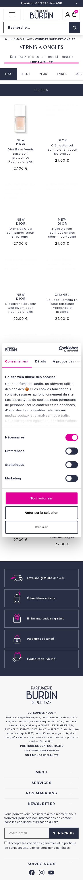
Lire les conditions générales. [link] (50, 848)
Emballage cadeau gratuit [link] (45, 618)
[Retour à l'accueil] (41, 14)
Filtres (41, 90)
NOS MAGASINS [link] (41, 793)
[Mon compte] (67, 14)
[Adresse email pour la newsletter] (41, 833)
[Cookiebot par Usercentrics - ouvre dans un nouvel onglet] (59, 349)
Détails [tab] (40, 361)
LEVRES (61, 74)
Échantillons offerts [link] (41, 598)
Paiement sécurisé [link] (40, 639)
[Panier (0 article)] (74, 14)
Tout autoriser (42, 498)
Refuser (41, 527)
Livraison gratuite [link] (46, 578)
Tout (8, 74)
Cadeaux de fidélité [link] (41, 659)
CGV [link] (27, 750)
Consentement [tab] (16, 361)
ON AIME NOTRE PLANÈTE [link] (41, 755)
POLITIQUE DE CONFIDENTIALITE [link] (41, 746)
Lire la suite (41, 62)
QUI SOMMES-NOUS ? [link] (41, 713)
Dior (20, 144)
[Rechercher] (74, 27)
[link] (32, 872)
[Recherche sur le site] (41, 27)
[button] (12, 14)
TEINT (26, 74)
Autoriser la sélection (41, 512)
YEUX (43, 74)
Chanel (62, 294)
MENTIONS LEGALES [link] (45, 750)
